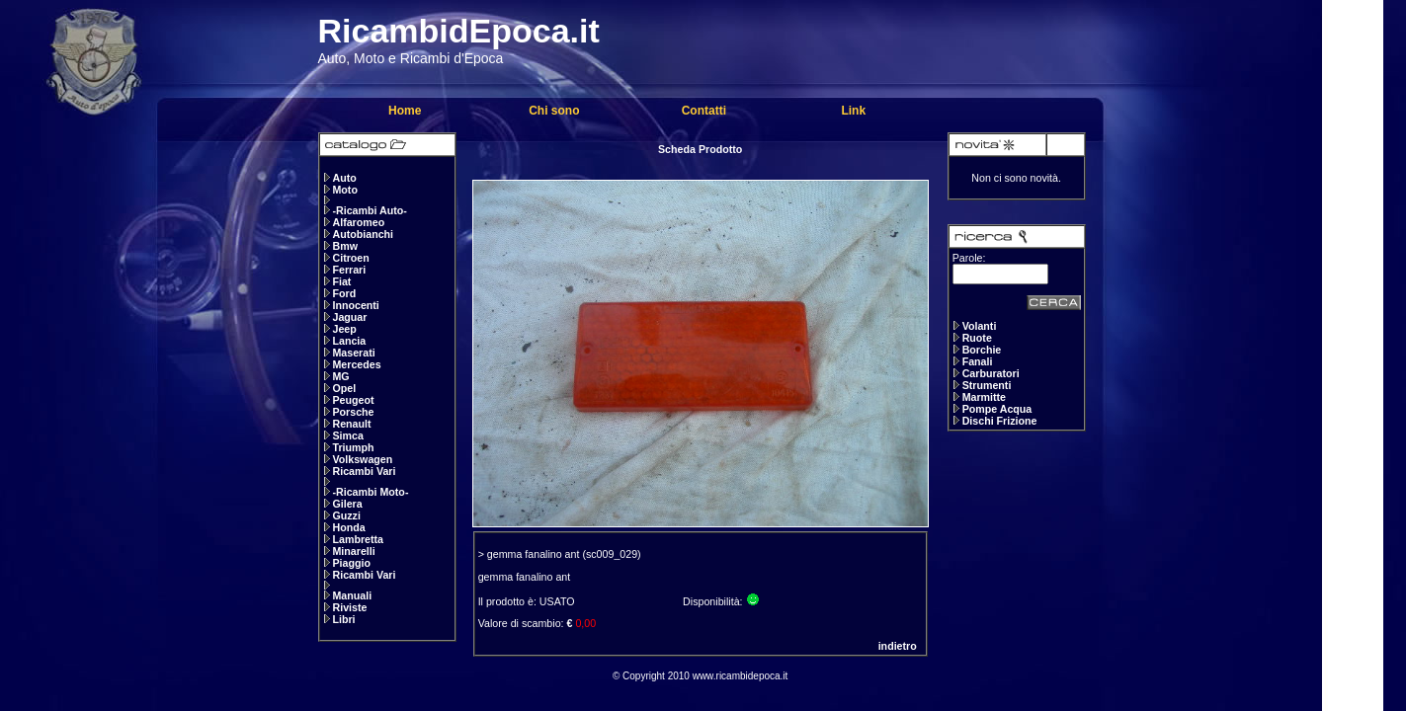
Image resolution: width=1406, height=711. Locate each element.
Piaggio (351, 563)
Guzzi (346, 515)
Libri (343, 619)
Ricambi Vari (363, 471)
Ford (344, 293)
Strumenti (987, 385)
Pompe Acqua (997, 409)
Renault (351, 424)
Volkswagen (362, 459)
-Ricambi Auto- (369, 210)
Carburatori (991, 373)
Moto (344, 190)
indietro (897, 646)
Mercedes (356, 364)
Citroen (350, 258)
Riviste (349, 607)
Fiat (341, 281)
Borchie (982, 350)
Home (404, 111)
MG (340, 376)
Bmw (344, 246)
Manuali (352, 595)
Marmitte (984, 397)
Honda (348, 527)
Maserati (353, 352)
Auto (344, 178)
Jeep (344, 329)
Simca (347, 435)
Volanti (979, 326)
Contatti (704, 111)
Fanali (977, 361)
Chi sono (554, 111)
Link (853, 111)
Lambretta (357, 539)
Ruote (977, 338)
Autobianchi (362, 234)
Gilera (347, 504)
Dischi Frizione (999, 421)
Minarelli (353, 551)
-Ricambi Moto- (370, 492)
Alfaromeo (358, 222)
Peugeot (352, 400)
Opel (344, 388)
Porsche (352, 412)
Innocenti (355, 305)
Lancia (349, 341)
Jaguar (349, 317)
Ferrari (349, 270)
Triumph (352, 447)
